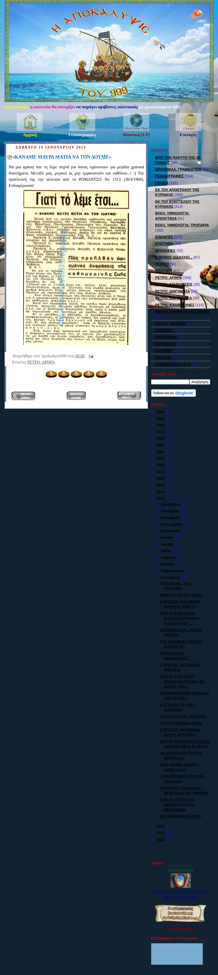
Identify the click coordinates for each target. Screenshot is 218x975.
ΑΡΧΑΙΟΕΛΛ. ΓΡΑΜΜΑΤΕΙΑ (178, 169)
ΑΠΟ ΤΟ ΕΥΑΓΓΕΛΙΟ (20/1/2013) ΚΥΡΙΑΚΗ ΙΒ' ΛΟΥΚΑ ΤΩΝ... (182, 681)
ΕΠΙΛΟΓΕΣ (164, 237)
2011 (161, 833)
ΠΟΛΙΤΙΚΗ (163, 271)
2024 (161, 425)
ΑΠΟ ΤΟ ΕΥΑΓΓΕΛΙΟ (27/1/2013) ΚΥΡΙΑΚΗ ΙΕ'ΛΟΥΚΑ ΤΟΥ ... (179, 618)
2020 (161, 452)
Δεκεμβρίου (171, 504)
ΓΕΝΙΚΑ (161, 183)
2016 (161, 478)
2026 (161, 412)
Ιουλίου (167, 537)
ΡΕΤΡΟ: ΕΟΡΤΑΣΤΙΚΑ (173, 298)
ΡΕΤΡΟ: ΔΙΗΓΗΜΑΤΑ (172, 291)
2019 (161, 458)
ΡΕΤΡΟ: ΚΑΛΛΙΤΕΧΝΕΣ (175, 305)
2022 (161, 438)
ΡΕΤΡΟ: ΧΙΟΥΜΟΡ (170, 323)
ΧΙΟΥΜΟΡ (163, 351)
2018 (161, 465)
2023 (161, 432)
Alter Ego (163, 357)
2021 (161, 445)
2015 (161, 485)
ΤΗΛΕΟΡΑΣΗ (166, 337)
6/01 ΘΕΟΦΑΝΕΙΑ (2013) (180, 816)
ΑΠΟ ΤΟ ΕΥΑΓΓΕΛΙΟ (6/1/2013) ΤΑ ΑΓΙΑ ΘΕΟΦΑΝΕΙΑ (177, 805)
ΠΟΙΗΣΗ (162, 264)
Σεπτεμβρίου (172, 524)
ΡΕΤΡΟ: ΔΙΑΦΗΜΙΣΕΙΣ (174, 284)
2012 (161, 826)
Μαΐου (166, 551)
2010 (161, 840)
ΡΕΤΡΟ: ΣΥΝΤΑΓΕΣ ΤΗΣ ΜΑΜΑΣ (182, 312)
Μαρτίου (168, 564)
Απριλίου (169, 558)
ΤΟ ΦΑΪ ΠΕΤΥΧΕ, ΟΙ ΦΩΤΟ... (184, 716)
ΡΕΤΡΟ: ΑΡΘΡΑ (41, 362)
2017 (161, 472)
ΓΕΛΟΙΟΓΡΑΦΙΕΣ (169, 176)
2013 (161, 498)
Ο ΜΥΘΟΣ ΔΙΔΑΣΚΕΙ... (174, 257)
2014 (161, 492)
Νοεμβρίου (170, 511)
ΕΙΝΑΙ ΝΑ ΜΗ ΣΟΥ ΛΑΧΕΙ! (181, 595)
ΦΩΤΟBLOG (165, 344)
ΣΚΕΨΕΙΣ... (164, 330)
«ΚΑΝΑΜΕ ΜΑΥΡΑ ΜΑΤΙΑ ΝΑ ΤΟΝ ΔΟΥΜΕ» (61, 157)
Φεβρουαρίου (173, 571)
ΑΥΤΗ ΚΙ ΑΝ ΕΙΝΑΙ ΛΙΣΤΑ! (181, 723)
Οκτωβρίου (171, 518)
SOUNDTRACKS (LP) (173, 364)
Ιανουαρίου (171, 577)
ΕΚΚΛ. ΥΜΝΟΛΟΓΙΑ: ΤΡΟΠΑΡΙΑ (182, 225)
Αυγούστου (171, 531)
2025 (161, 419)
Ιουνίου (167, 544)
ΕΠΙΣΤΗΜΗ (164, 244)
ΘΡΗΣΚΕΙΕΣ (165, 251)
